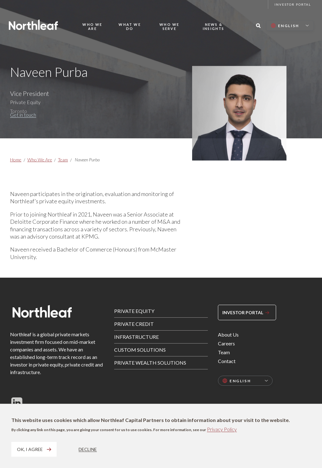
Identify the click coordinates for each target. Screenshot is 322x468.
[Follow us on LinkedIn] (17, 402)
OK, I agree (30, 449)
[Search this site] (258, 25)
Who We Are (39, 159)
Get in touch (23, 119)
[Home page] (33, 25)
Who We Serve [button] (169, 26)
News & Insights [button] (214, 26)
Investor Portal (293, 4)
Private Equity (134, 311)
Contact (227, 361)
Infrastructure (136, 337)
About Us (228, 335)
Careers (226, 343)
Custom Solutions (140, 350)
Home (15, 159)
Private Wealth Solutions (150, 363)
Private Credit (134, 324)
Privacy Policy (222, 429)
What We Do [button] (130, 26)
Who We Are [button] (92, 26)
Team (63, 159)
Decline (88, 449)
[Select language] (290, 25)
